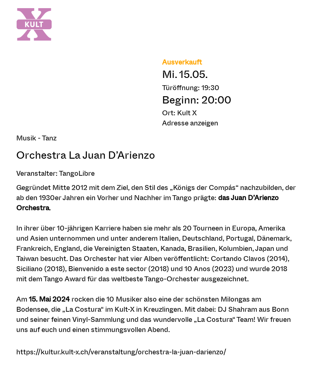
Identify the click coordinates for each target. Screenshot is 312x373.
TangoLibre (77, 173)
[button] (229, 123)
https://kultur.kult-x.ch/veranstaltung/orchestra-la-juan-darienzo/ (121, 351)
